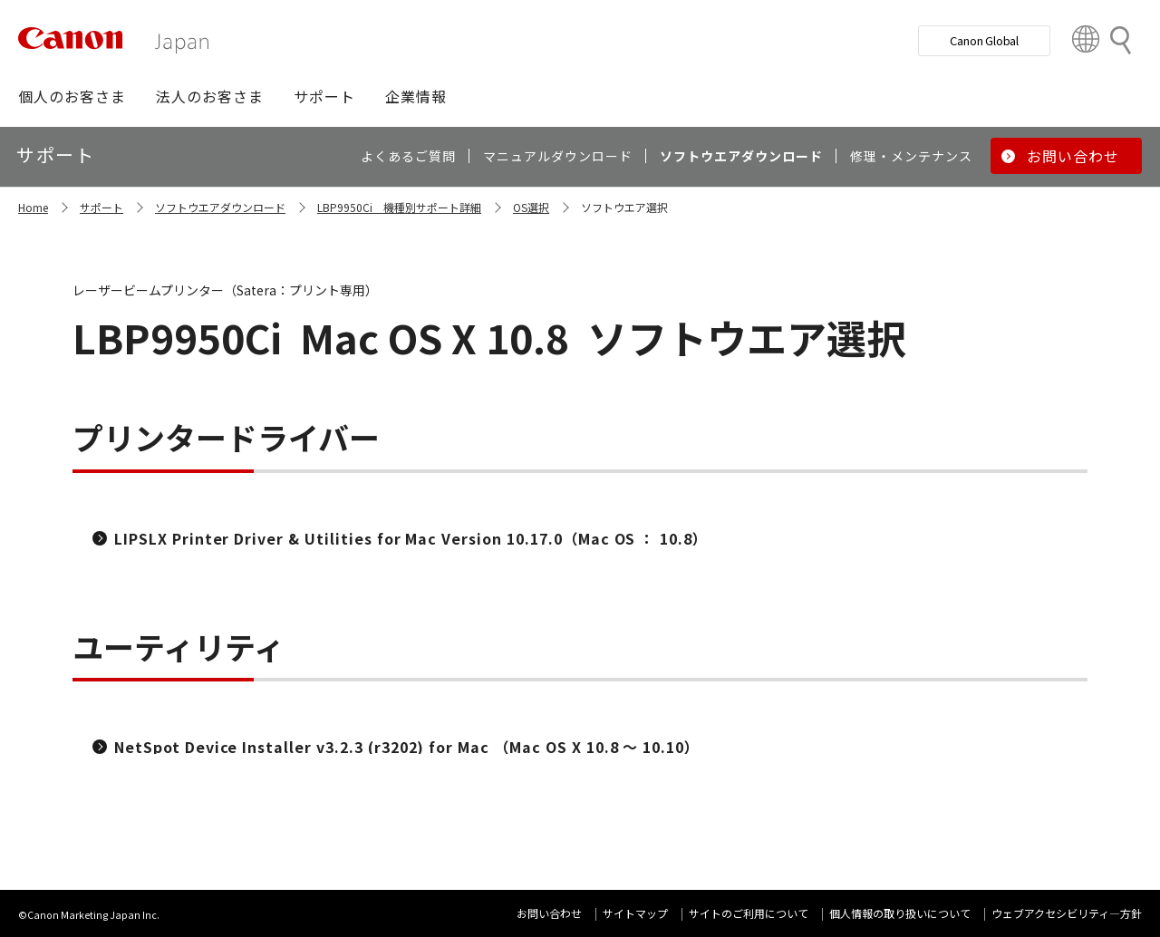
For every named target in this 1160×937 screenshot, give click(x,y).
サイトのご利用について (748, 913)
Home (33, 207)
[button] (72, 96)
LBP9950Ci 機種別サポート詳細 (399, 207)
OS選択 (531, 207)
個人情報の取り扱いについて (900, 913)
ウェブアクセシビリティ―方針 (1066, 913)
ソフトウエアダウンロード (220, 207)
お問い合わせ (549, 913)
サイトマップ (635, 913)
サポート (101, 207)
